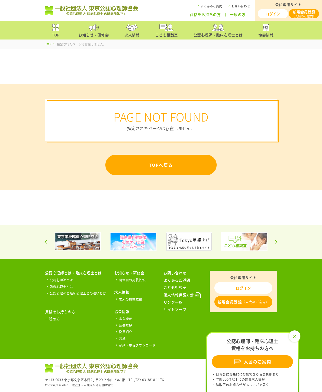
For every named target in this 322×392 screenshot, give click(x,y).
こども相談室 (175, 287)
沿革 (122, 338)
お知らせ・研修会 (129, 273)
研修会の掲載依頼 (132, 279)
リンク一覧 (173, 302)
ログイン (272, 13)
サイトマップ (175, 309)
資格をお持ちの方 (205, 14)
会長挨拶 (125, 325)
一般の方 (237, 14)
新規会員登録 (304, 13)
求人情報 (121, 292)
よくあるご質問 (211, 6)
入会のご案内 (252, 362)
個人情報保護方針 (179, 295)
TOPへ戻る (161, 165)
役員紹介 (125, 331)
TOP (48, 44)
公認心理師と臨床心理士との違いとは (78, 293)
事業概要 (125, 318)
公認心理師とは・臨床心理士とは (73, 273)
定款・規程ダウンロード (137, 345)
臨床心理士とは (61, 286)
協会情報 (121, 311)
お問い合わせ (241, 6)
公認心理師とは (61, 279)
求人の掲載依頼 (130, 299)
